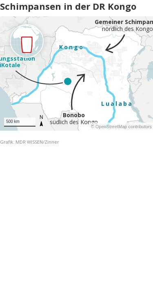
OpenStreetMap (111, 126)
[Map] (76, 73)
